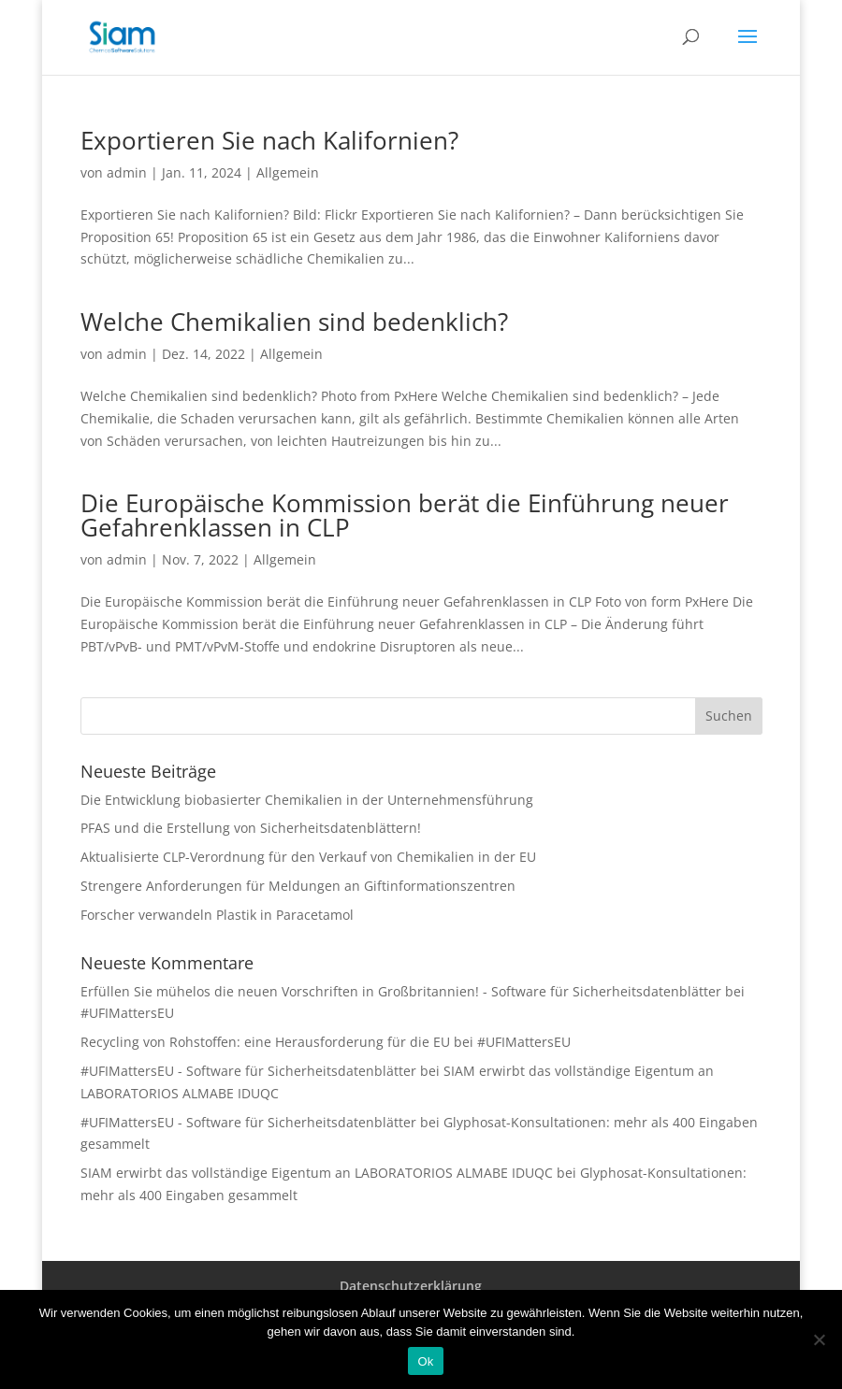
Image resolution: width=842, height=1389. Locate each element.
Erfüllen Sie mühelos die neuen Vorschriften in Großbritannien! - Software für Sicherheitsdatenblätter (400, 991)
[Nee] (818, 1339)
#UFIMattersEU (127, 1013)
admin (127, 172)
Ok (425, 1361)
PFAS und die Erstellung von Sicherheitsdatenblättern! (250, 828)
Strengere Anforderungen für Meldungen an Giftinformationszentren (297, 886)
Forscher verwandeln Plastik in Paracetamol (217, 915)
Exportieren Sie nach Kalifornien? (269, 140)
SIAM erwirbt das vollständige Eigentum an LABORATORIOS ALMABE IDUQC (316, 1172)
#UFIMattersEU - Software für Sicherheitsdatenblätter (248, 1071)
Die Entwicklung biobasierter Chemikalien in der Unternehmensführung (306, 800)
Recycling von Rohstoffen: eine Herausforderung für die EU (265, 1042)
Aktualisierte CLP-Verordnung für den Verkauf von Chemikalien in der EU (308, 857)
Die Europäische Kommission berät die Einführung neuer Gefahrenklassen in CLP (404, 515)
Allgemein (287, 172)
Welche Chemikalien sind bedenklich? (294, 321)
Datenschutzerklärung (411, 1286)
